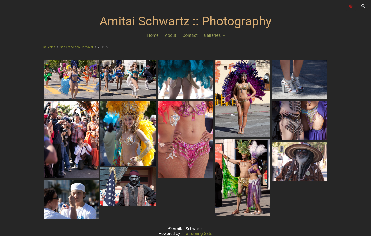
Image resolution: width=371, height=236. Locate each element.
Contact (190, 35)
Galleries (212, 35)
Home (153, 35)
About (170, 35)
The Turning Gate (196, 233)
